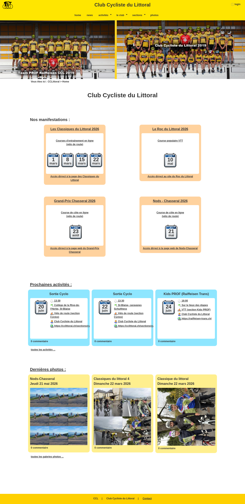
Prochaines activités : (51, 284)
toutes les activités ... (43, 349)
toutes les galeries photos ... (47, 456)
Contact (147, 498)
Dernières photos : (48, 369)
